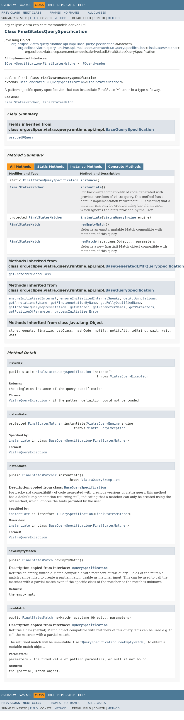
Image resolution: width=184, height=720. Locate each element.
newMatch (88, 241)
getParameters (141, 307)
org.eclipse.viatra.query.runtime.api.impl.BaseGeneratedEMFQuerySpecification (81, 48)
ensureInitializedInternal (33, 298)
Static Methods (50, 166)
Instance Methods (86, 166)
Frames (55, 12)
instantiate (91, 187)
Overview (8, 5)
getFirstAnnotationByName (74, 302)
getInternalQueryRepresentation (37, 307)
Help (81, 5)
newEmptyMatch (92, 224)
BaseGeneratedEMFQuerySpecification (52, 82)
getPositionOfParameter (30, 311)
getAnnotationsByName (28, 302)
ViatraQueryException (129, 376)
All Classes (97, 12)
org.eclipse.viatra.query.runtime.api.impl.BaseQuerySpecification (62, 44)
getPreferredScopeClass (30, 274)
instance (88, 180)
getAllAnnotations (139, 298)
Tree (51, 5)
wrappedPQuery (21, 137)
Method (60, 18)
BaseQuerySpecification (129, 129)
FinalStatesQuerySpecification (50, 180)
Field (34, 18)
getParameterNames (109, 307)
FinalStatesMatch (25, 224)
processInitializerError (77, 311)
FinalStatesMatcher (162, 48)
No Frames (71, 12)
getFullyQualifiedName (121, 302)
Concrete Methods (124, 166)
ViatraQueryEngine (120, 217)
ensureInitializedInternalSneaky (90, 298)
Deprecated (66, 5)
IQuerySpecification (23, 63)
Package (25, 5)
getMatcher (79, 307)
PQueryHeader (94, 63)
